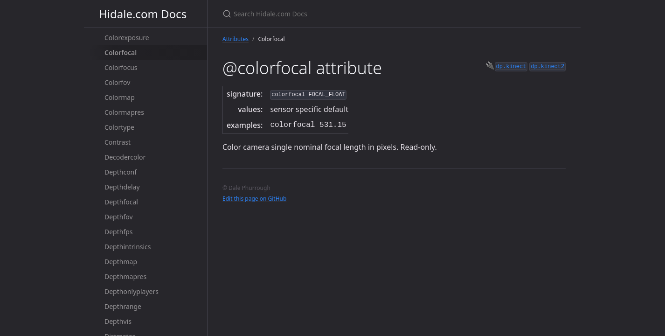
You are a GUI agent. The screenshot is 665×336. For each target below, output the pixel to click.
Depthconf (120, 172)
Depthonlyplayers (131, 291)
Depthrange (122, 306)
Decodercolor (124, 157)
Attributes (235, 39)
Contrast (117, 142)
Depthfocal (121, 201)
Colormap (119, 97)
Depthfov (118, 216)
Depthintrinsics (127, 246)
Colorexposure (126, 37)
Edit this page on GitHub (254, 199)
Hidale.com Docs (143, 13)
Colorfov (117, 82)
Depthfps (118, 231)
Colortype (119, 127)
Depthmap (120, 261)
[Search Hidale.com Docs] (332, 14)
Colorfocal (120, 52)
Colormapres (124, 112)
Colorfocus (121, 67)
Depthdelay (122, 186)
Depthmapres (125, 276)
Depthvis (118, 321)
